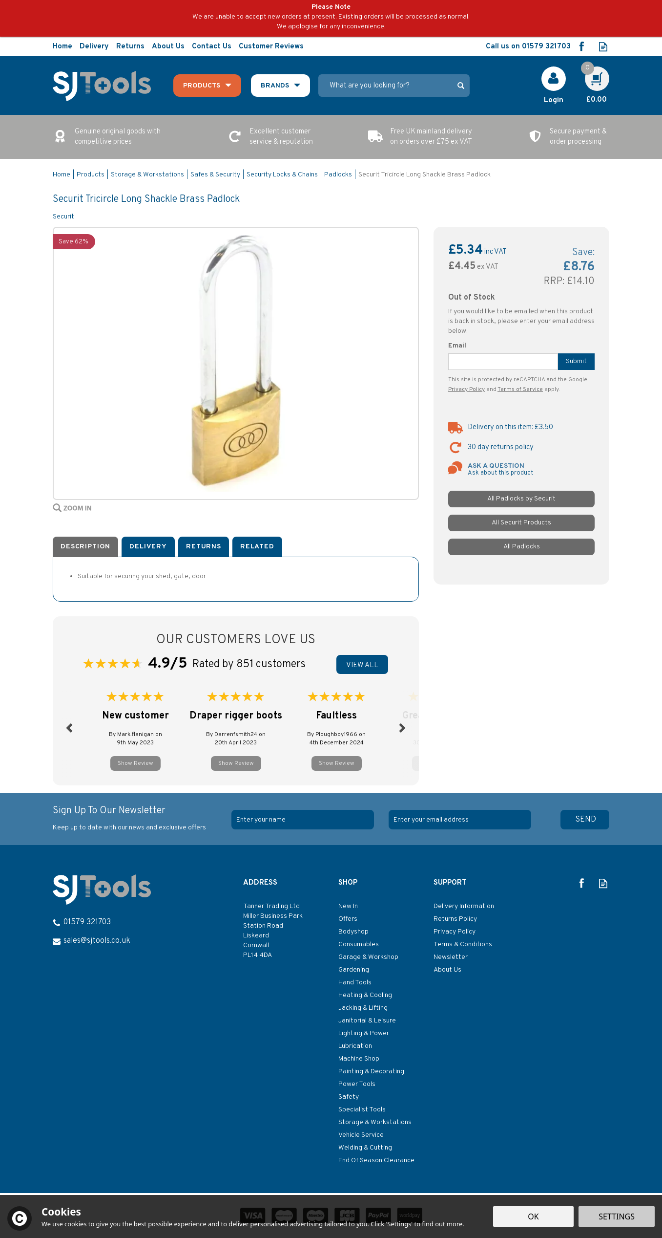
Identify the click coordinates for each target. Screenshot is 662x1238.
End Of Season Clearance (376, 1160)
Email (457, 346)
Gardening (353, 970)
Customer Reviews (271, 46)
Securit (63, 217)
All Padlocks (521, 547)
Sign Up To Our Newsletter (138, 818)
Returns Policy (455, 919)
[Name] (302, 819)
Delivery (148, 547)
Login (553, 100)
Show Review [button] (135, 763)
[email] (460, 819)
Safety (348, 1097)
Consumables (358, 944)
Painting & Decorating (371, 1071)
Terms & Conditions (463, 944)
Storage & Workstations (375, 1122)
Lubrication (355, 1046)
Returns (203, 547)
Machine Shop (358, 1059)
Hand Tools (355, 982)
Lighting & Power (363, 1033)
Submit (576, 361)
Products (201, 86)
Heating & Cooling (365, 995)
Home (62, 46)
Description (85, 547)
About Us (447, 970)
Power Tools (356, 1084)
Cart (592, 71)
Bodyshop (353, 932)
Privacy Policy (466, 389)
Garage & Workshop (368, 957)
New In (348, 906)
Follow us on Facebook (581, 47)
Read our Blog (603, 47)
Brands (275, 86)
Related (257, 547)
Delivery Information (464, 906)
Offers (347, 919)
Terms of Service (520, 389)
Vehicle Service (361, 1135)
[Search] (385, 85)
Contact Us (211, 46)
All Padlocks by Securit (521, 499)
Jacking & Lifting (363, 1008)
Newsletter (451, 957)
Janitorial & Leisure (367, 1021)
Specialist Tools (362, 1110)
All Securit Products (521, 523)
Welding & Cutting (365, 1148)
